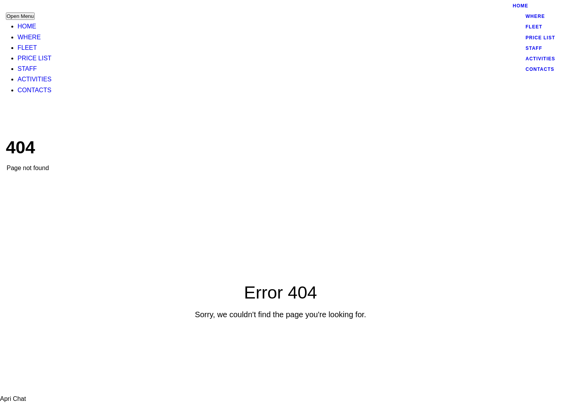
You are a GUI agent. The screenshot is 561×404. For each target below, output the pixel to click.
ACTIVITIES (34, 79)
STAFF (27, 68)
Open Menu (20, 16)
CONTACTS (34, 90)
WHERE (29, 37)
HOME (27, 26)
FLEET (27, 47)
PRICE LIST (34, 58)
